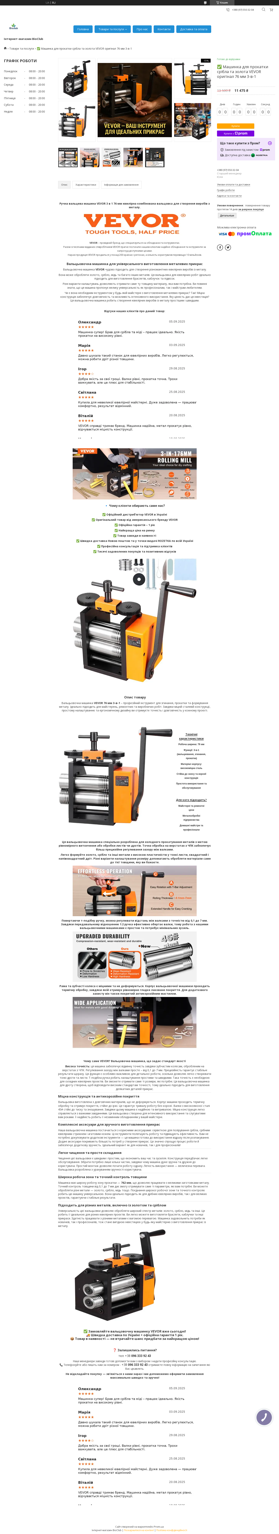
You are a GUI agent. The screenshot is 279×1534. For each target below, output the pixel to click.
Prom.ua (159, 1526)
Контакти (164, 29)
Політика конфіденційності (171, 1530)
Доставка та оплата (193, 29)
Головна (83, 29)
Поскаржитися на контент (139, 1530)
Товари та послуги (111, 29)
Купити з (235, 133)
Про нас (142, 29)
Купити (236, 126)
